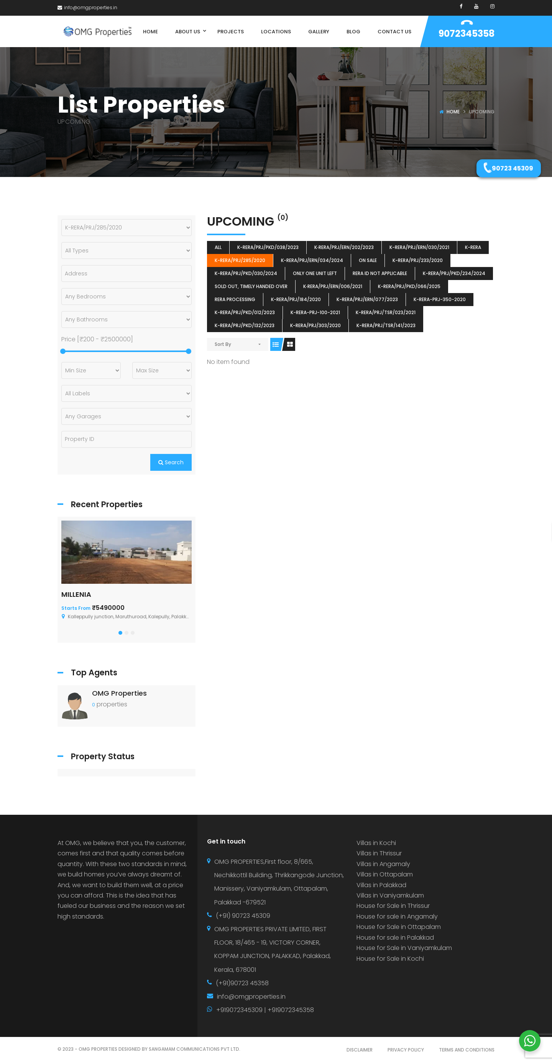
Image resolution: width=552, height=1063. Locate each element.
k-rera (473, 247)
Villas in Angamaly (383, 864)
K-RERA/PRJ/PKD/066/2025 (409, 286)
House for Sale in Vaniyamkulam (404, 947)
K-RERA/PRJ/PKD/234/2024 (454, 273)
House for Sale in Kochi (390, 958)
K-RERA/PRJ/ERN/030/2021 (419, 247)
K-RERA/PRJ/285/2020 (240, 260)
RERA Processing (235, 299)
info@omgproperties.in (87, 7)
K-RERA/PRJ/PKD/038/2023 (268, 247)
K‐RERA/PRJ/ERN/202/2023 (344, 247)
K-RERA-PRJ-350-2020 (440, 299)
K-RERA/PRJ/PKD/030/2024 (246, 273)
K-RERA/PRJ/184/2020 (296, 299)
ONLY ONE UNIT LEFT (315, 273)
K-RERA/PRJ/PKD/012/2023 (245, 312)
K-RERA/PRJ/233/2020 (418, 260)
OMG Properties (119, 693)
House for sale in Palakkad (395, 937)
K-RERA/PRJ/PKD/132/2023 (244, 325)
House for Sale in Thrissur (393, 905)
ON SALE (368, 260)
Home (453, 111)
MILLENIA (76, 594)
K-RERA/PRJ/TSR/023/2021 (386, 312)
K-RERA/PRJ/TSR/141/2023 (386, 325)
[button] (120, 633)
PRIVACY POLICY (406, 1050)
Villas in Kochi (376, 843)
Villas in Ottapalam (384, 874)
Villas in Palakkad (381, 885)
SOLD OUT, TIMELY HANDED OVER (251, 286)
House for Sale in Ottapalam (398, 926)
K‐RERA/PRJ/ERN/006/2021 (332, 286)
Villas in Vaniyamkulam (390, 895)
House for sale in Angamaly (397, 916)
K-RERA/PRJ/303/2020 (315, 325)
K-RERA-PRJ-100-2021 (315, 312)
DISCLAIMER (360, 1050)
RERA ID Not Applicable (380, 273)
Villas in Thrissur (379, 853)
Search (171, 462)
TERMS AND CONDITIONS (467, 1050)
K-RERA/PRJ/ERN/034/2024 (312, 260)
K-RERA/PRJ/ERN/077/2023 (367, 299)
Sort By (223, 344)
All (218, 247)
